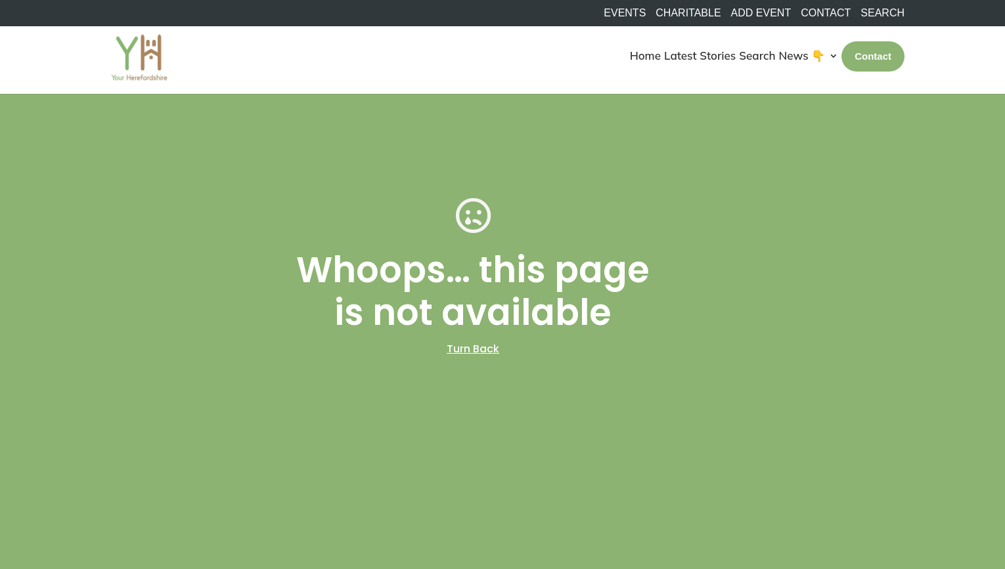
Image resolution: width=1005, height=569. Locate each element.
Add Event (761, 13)
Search (757, 55)
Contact (826, 13)
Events (625, 13)
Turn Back (473, 348)
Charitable (688, 13)
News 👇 (802, 55)
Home (645, 55)
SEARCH (882, 13)
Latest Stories (700, 55)
